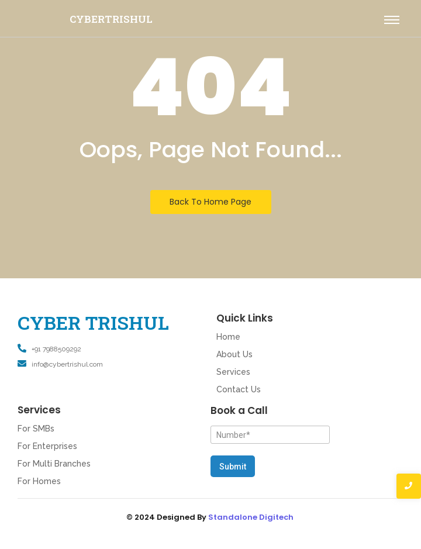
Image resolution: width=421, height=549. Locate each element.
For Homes (39, 481)
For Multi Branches (54, 463)
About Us (234, 354)
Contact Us (238, 389)
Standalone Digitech (251, 517)
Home (228, 336)
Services (233, 372)
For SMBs (36, 428)
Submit (232, 466)
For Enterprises (47, 446)
